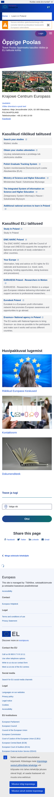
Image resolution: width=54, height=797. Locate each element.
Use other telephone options (13, 658)
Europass (8, 577)
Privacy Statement (9, 621)
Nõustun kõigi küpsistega (23, 784)
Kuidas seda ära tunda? (41, 2)
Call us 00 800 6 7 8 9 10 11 (13, 654)
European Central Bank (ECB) (14, 743)
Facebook (10, 540)
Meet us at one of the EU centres (15, 667)
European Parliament (10, 722)
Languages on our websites (13, 692)
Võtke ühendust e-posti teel (14, 106)
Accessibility (7, 591)
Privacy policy (7, 696)
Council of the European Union (14, 730)
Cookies (5, 705)
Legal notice (7, 701)
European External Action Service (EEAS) (19, 751)
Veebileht (6, 103)
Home (5, 16)
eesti (49, 8)
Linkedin (35, 540)
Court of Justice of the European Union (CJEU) (21, 739)
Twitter (23, 540)
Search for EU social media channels (17, 680)
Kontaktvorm (9, 432)
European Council (9, 726)
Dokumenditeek (11, 473)
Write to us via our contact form (15, 663)
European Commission (11, 734)
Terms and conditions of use (13, 617)
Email (46, 540)
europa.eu (24, 640)
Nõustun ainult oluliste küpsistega (27, 791)
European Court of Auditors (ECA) (16, 747)
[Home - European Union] (24, 8)
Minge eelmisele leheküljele (17, 556)
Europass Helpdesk (10, 604)
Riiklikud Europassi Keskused (19, 391)
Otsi (27, 518)
